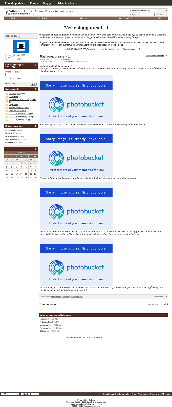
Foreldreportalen (15, 3)
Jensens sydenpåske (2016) (20, 117)
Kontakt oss (108, 394)
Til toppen (166, 394)
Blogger (48, 3)
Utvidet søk (10, 84)
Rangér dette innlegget (155, 56)
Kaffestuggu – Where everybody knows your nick (53, 11)
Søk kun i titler (13, 79)
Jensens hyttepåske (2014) (20, 114)
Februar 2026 (21, 153)
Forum (34, 3)
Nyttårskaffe (45, 322)
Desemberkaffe (46, 325)
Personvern (155, 394)
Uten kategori (14, 93)
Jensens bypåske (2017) (19, 120)
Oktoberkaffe (45, 331)
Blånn (23, 139)
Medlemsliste (44, 18)
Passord (133, 14)
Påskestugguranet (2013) (72, 297)
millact (22, 130)
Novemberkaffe (46, 328)
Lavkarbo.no (81, 404)
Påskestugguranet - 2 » (132, 49)
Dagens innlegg (125, 18)
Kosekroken (56, 297)
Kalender (83, 18)
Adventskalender (68, 3)
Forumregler (143, 394)
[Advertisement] (86, 366)
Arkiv (134, 394)
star (19, 133)
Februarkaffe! (45, 319)
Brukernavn (135, 11)
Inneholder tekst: (12, 72)
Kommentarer (159, 297)
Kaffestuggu (68, 59)
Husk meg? (161, 11)
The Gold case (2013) (17, 111)
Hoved (118, 49)
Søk (159, 18)
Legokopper (13, 105)
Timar (21, 142)
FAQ (13, 18)
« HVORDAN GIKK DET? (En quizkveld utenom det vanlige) (89, 49)
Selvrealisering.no (94, 404)
